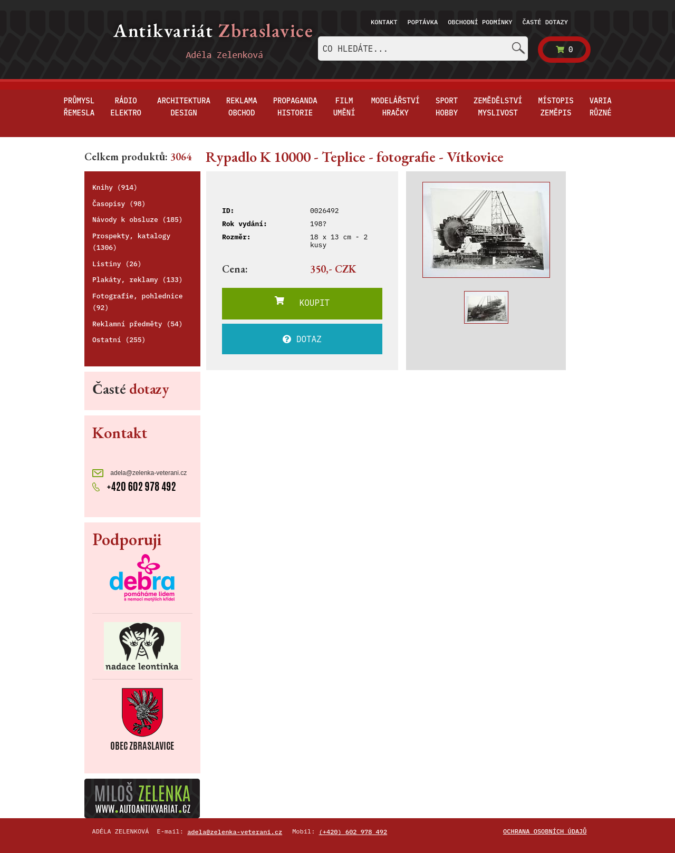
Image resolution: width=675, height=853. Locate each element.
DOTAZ (302, 339)
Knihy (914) (115, 187)
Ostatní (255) (119, 339)
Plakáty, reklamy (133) (137, 279)
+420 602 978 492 (134, 485)
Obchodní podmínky (480, 22)
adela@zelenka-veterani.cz (139, 473)
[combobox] (422, 48)
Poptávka (423, 22)
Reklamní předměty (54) (137, 323)
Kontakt (384, 22)
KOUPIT (302, 302)
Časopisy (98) (119, 203)
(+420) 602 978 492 (353, 832)
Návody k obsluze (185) (137, 219)
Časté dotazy (545, 22)
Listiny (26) (117, 263)
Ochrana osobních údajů (544, 831)
